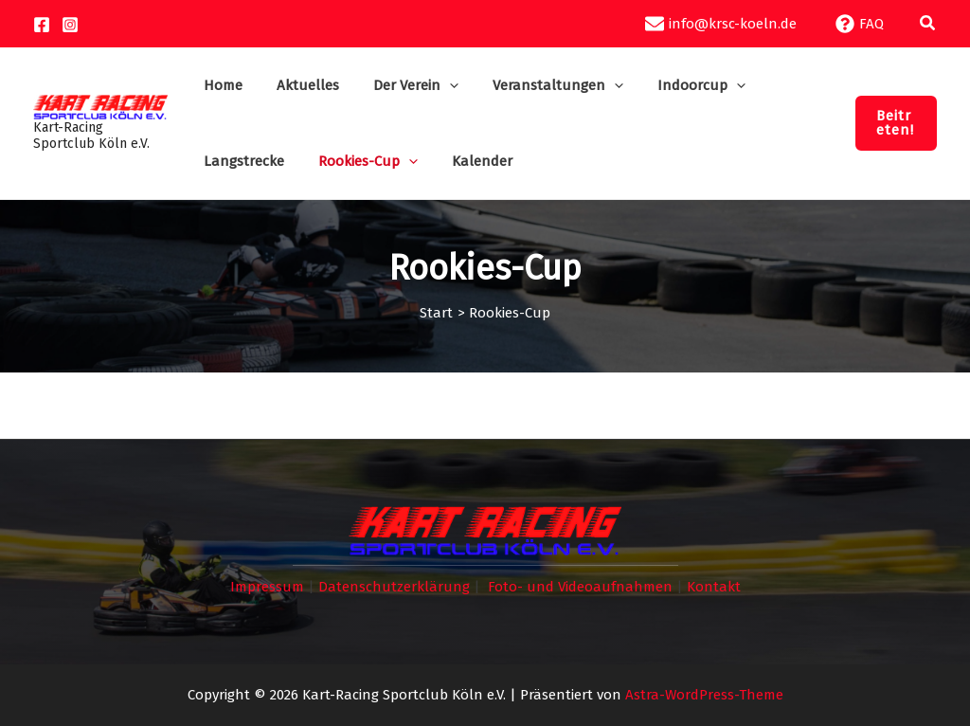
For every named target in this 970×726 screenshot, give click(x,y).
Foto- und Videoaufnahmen (580, 586)
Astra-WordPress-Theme (704, 694)
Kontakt (714, 586)
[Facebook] (41, 24)
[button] (928, 23)
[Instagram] (70, 24)
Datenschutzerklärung (394, 586)
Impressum (267, 586)
